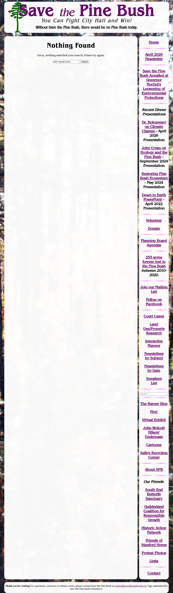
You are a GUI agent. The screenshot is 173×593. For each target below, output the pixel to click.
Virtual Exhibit (154, 420)
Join (143, 287)
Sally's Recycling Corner (154, 455)
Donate (154, 228)
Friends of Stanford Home (154, 542)
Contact (153, 573)
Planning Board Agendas (154, 242)
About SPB (154, 469)
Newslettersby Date (154, 368)
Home (154, 42)
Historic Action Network (154, 530)
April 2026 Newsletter (154, 56)
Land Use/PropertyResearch (154, 328)
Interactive (154, 341)
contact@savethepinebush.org (130, 586)
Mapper (153, 345)
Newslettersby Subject (154, 355)
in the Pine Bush (154, 263)
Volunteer (154, 220)
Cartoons (153, 445)
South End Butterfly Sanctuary (154, 494)
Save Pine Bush (87, 10)
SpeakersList (154, 380)
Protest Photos (154, 553)
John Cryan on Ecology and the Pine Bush (153, 152)
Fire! (153, 412)
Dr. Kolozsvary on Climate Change (154, 126)
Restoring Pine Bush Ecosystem (154, 175)
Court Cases (154, 316)
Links (153, 561)
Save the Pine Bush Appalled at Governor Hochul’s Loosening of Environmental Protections (154, 84)
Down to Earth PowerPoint (154, 197)
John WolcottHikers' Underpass (154, 432)
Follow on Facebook (154, 301)
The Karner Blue (154, 403)
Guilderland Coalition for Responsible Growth (153, 513)
